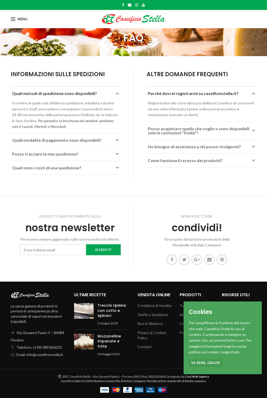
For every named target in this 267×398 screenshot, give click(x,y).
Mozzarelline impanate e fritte (109, 341)
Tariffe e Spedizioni (152, 314)
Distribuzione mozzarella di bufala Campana (116, 381)
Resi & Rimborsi (150, 323)
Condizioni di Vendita (154, 305)
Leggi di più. (230, 352)
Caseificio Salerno (73, 381)
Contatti (144, 346)
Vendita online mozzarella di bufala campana (176, 381)
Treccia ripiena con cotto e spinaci (112, 310)
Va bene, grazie (205, 363)
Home (128, 49)
